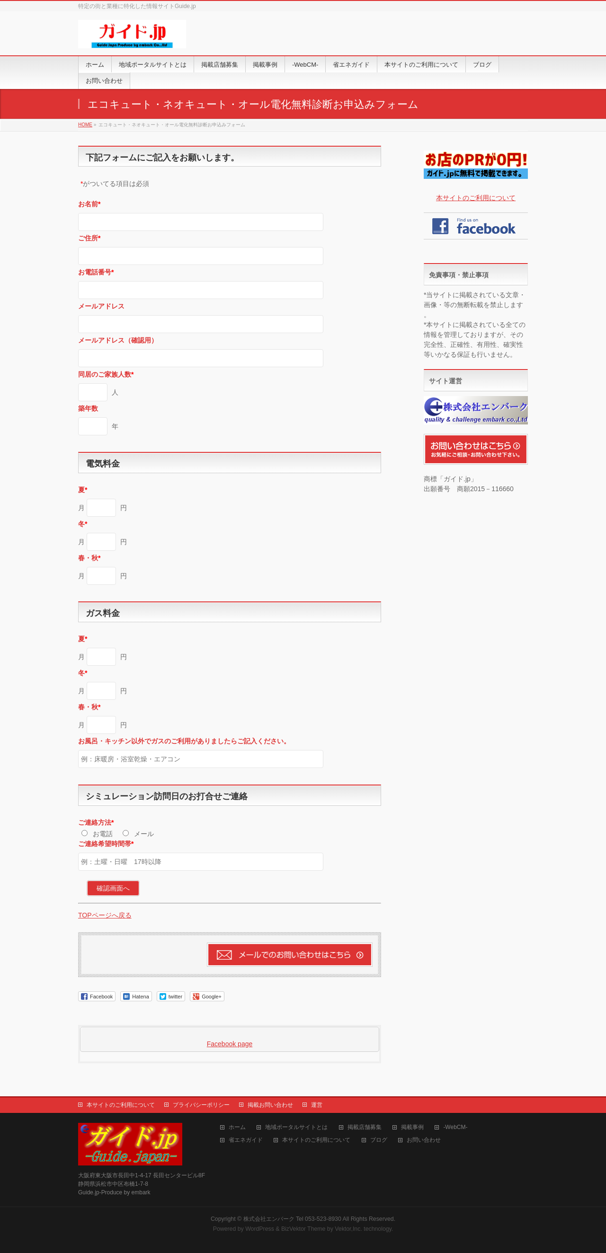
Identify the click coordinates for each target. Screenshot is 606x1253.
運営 (316, 1105)
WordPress (259, 1229)
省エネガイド (246, 1140)
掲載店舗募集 (365, 1127)
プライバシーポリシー (201, 1105)
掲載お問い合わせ (270, 1105)
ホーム (237, 1127)
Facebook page (230, 1044)
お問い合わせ (424, 1140)
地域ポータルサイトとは (296, 1127)
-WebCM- (455, 1127)
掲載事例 (412, 1127)
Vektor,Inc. (348, 1229)
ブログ (378, 1140)
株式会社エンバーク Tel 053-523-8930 (292, 1219)
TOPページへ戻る (105, 915)
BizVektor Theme (303, 1229)
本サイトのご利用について (476, 198)
